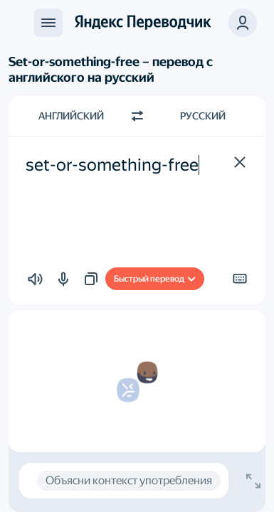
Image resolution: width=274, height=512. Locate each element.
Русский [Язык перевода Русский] (203, 116)
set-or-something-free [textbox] (112, 165)
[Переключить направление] (137, 116)
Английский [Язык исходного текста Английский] (71, 116)
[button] (242, 23)
